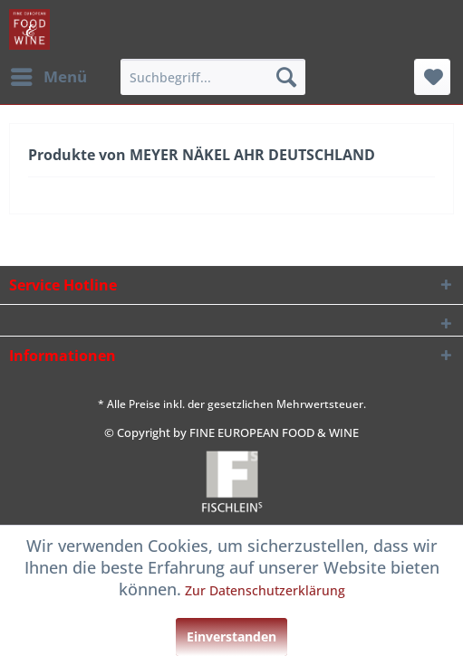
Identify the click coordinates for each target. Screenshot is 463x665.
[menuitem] (48, 77)
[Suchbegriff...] (213, 77)
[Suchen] (286, 77)
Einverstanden (231, 636)
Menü (49, 74)
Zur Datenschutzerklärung (265, 590)
